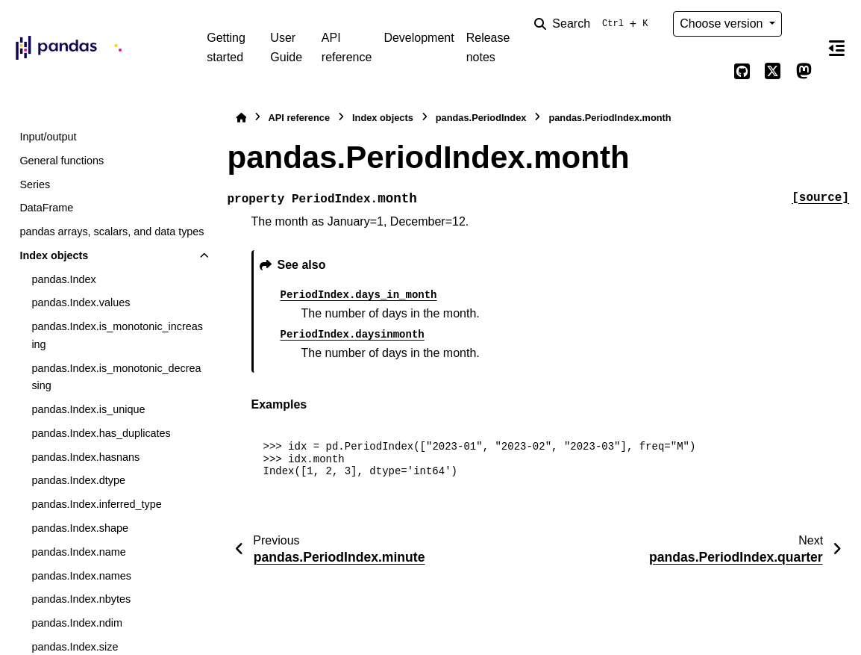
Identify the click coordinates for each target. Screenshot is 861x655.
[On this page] (837, 47)
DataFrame (46, 208)
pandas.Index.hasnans (85, 457)
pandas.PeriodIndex (481, 117)
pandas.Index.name (78, 552)
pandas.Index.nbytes (81, 599)
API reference (347, 47)
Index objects (53, 255)
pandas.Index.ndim (76, 623)
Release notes (488, 47)
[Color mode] (804, 24)
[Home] (241, 117)
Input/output (47, 137)
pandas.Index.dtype (78, 480)
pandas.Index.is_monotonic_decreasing (116, 377)
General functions (61, 161)
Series (34, 184)
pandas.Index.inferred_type (96, 504)
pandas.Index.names (81, 576)
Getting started (226, 47)
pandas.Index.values (80, 302)
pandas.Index (63, 279)
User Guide (286, 47)
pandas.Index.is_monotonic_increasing (117, 335)
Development (418, 37)
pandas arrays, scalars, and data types (111, 232)
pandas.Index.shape (79, 528)
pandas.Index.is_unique (88, 409)
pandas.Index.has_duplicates (100, 433)
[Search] (594, 24)
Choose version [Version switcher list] (723, 23)
